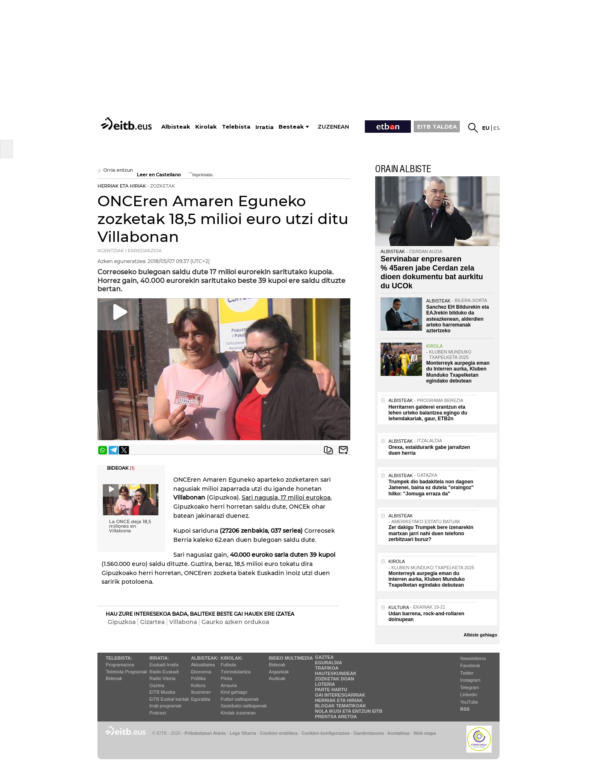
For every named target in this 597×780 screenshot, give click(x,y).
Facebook (470, 665)
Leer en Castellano (159, 175)
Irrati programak (165, 705)
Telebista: (119, 658)
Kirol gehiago (234, 692)
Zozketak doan (334, 678)
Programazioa (120, 664)
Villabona (183, 622)
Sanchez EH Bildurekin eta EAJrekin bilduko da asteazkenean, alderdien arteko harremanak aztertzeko (457, 319)
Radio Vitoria (162, 678)
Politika (198, 678)
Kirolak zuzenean (238, 712)
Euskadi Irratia (163, 664)
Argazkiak (279, 671)
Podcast (157, 712)
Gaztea (156, 685)
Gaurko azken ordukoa (235, 622)
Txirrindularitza (235, 671)
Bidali (343, 450)
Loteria (325, 684)
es (496, 128)
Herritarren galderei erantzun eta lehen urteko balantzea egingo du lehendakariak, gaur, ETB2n (427, 413)
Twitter (466, 672)
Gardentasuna (369, 733)
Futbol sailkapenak (240, 699)
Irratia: (159, 658)
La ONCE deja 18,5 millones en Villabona (130, 526)
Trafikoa (327, 667)
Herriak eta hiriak (339, 700)
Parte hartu (331, 689)
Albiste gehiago (480, 634)
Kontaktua (399, 733)
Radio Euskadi (164, 671)
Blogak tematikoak (340, 705)
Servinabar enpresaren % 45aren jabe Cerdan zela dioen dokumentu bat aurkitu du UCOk (432, 272)
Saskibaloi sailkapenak (244, 705)
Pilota (226, 678)
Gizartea (152, 622)
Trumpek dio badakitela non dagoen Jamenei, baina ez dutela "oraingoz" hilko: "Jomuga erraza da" (430, 488)
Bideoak (114, 678)
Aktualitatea (203, 664)
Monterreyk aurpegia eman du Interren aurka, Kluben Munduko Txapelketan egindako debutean (458, 372)
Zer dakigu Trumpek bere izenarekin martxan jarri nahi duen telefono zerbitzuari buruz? (430, 533)
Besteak (291, 127)
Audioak (277, 678)
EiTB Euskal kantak (169, 699)
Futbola (228, 664)
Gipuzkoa (122, 622)
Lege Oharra (243, 733)
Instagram (470, 680)
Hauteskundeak (336, 673)
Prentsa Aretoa (336, 716)
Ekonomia (201, 671)
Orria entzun (115, 170)
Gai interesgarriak (340, 694)
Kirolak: (232, 658)
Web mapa (424, 733)
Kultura (198, 685)
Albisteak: (205, 658)
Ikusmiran (201, 692)
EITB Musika (162, 692)
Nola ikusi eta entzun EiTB (349, 711)
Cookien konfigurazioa (325, 733)
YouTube (469, 702)
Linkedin (468, 694)
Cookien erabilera (279, 733)
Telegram (469, 687)
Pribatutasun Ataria (205, 733)
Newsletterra (473, 658)
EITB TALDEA (437, 126)
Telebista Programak (126, 671)
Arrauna (229, 685)
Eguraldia (200, 699)
